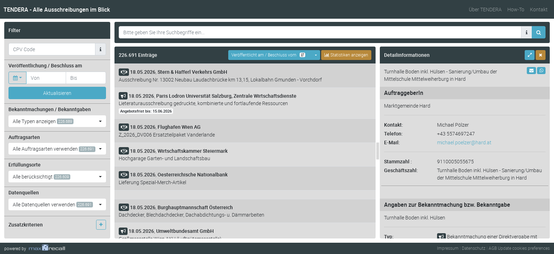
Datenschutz (473, 248)
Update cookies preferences (524, 248)
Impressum (448, 248)
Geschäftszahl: (401, 170)
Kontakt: (393, 124)
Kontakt (539, 9)
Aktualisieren (57, 93)
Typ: (389, 236)
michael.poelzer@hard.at (464, 142)
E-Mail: (392, 142)
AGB (493, 248)
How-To (515, 9)
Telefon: (393, 133)
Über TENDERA (485, 9)
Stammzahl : (398, 161)
